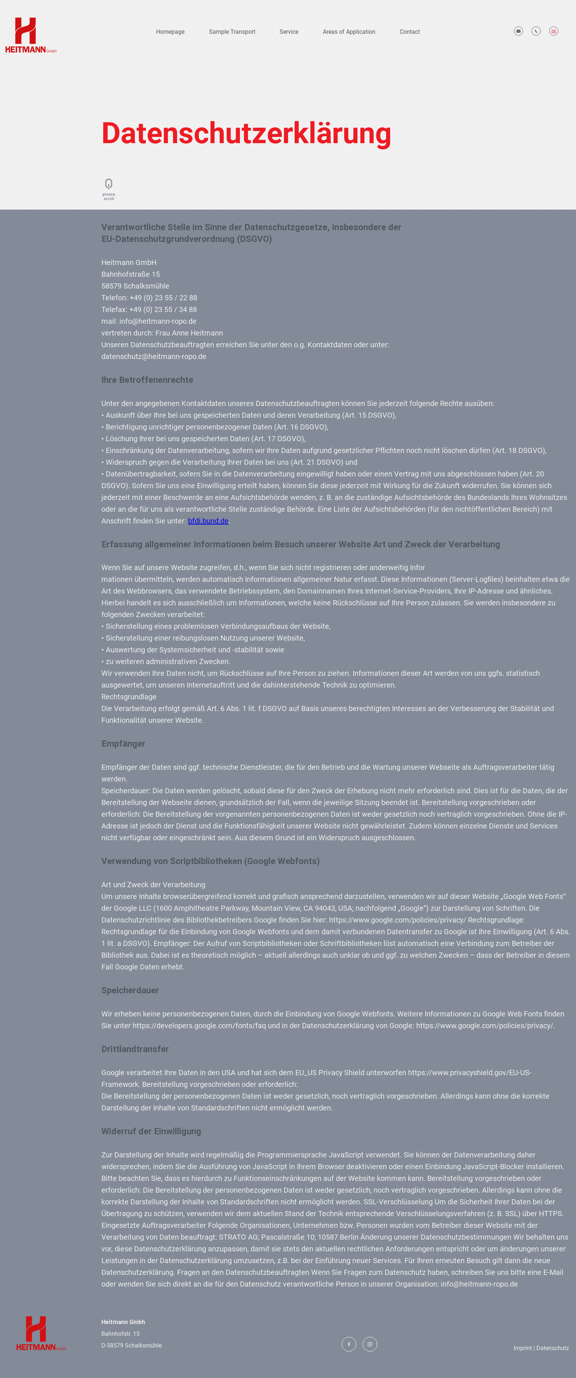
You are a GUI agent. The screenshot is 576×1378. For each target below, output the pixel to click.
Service (289, 31)
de (553, 31)
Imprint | (524, 1348)
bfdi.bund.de (208, 520)
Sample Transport (232, 31)
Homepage (170, 31)
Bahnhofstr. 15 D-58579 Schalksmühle (131, 1334)
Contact (410, 31)
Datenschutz (552, 1348)
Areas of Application (349, 31)
